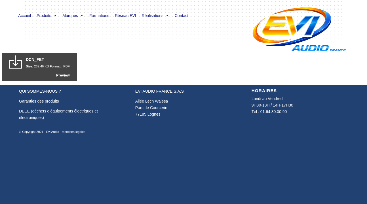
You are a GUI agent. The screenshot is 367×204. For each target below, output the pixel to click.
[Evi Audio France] (299, 25)
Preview (63, 75)
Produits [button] (47, 15)
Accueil (24, 15)
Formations (99, 15)
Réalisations (155, 15)
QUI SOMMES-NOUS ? (40, 91)
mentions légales (73, 131)
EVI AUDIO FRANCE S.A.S (159, 91)
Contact (181, 15)
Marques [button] (73, 15)
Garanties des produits (39, 101)
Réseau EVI (125, 15)
